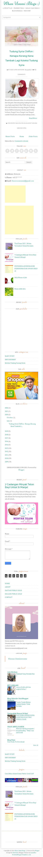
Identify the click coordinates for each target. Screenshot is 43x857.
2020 (6, 414)
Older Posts (33, 136)
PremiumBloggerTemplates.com (21, 855)
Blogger (21, 470)
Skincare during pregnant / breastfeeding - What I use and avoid (25, 730)
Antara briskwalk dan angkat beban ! (23, 688)
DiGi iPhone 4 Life (20, 277)
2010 (6, 458)
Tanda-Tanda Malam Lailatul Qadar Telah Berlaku (23, 704)
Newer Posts (10, 136)
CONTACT (8, 597)
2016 (6, 441)
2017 (6, 438)
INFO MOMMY (10, 359)
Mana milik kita (19, 289)
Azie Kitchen (12, 672)
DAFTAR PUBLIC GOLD (13, 590)
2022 (6, 408)
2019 (6, 431)
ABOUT (7, 587)
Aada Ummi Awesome (17, 69)
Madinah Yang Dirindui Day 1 (25, 675)
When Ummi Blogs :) (21, 3)
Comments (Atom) (21, 141)
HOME (7, 583)
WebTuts (15, 852)
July (8, 421)
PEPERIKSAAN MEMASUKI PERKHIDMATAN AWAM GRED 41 (25, 268)
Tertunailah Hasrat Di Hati (17, 713)
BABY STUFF (9, 356)
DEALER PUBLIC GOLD (13, 594)
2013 (6, 448)
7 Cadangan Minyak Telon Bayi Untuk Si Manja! (19, 486)
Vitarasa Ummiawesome (17, 659)
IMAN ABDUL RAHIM (15, 727)
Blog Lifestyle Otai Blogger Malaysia (17, 699)
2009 (6, 462)
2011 (6, 455)
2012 (6, 451)
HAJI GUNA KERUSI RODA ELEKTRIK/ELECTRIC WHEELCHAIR (25, 717)
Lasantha (33, 852)
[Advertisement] (15, 194)
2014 (6, 445)
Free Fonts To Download (15, 742)
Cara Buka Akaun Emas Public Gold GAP (19, 773)
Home (22, 136)
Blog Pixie (11, 740)
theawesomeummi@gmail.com (23, 181)
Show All (35, 745)
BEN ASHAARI (12, 685)
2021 (6, 411)
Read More (33, 118)
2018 (6, 434)
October (10, 417)
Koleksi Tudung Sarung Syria (15, 363)
